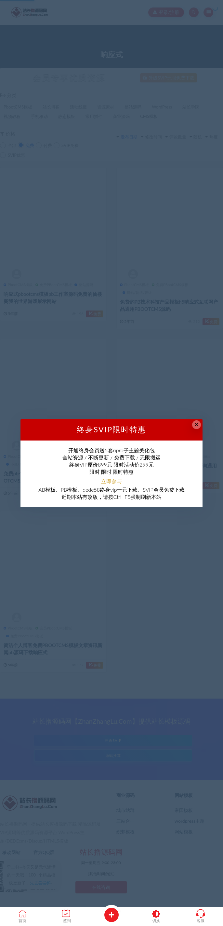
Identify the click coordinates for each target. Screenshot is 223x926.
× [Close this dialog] (196, 424)
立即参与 (111, 481)
